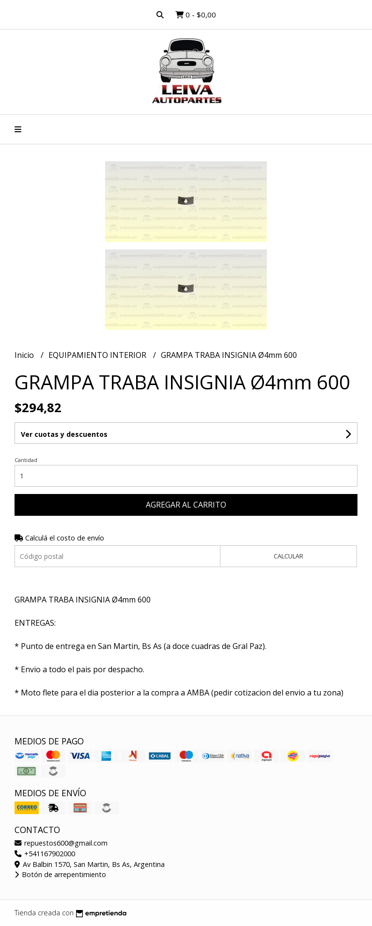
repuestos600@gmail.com (61, 843)
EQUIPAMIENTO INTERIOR (98, 355)
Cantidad (26, 459)
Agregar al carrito (186, 504)
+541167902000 (45, 853)
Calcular (288, 556)
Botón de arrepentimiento (60, 874)
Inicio (25, 355)
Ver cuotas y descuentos (64, 434)
